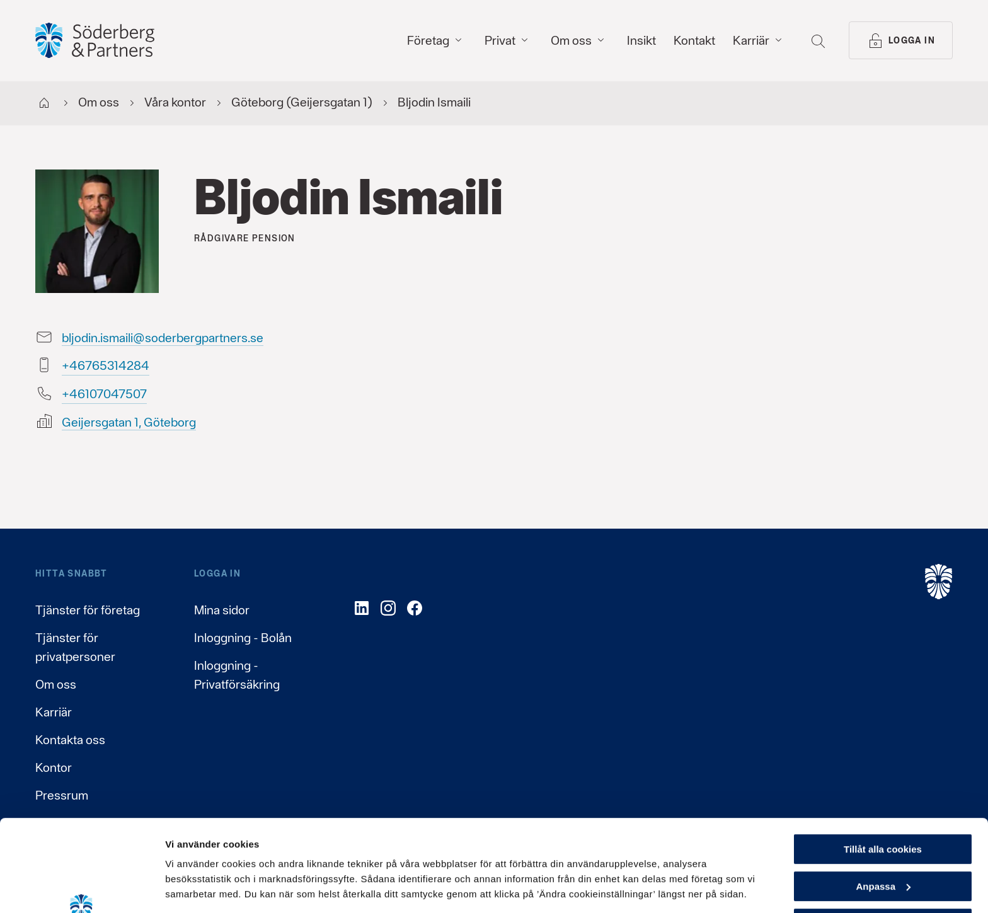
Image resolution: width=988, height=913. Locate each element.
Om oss (55, 684)
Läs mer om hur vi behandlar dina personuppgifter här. (296, 853)
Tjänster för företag (87, 609)
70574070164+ (104, 393)
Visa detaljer (193, 888)
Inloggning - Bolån (243, 637)
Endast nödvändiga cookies (882, 837)
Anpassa (883, 800)
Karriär (53, 712)
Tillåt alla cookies (883, 763)
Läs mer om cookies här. (224, 838)
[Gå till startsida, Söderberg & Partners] (94, 40)
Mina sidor (222, 609)
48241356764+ (105, 365)
